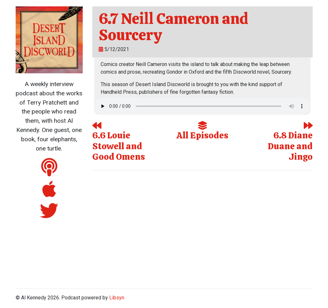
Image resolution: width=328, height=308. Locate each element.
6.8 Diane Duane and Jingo (290, 141)
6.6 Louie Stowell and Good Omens (118, 141)
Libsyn (116, 298)
